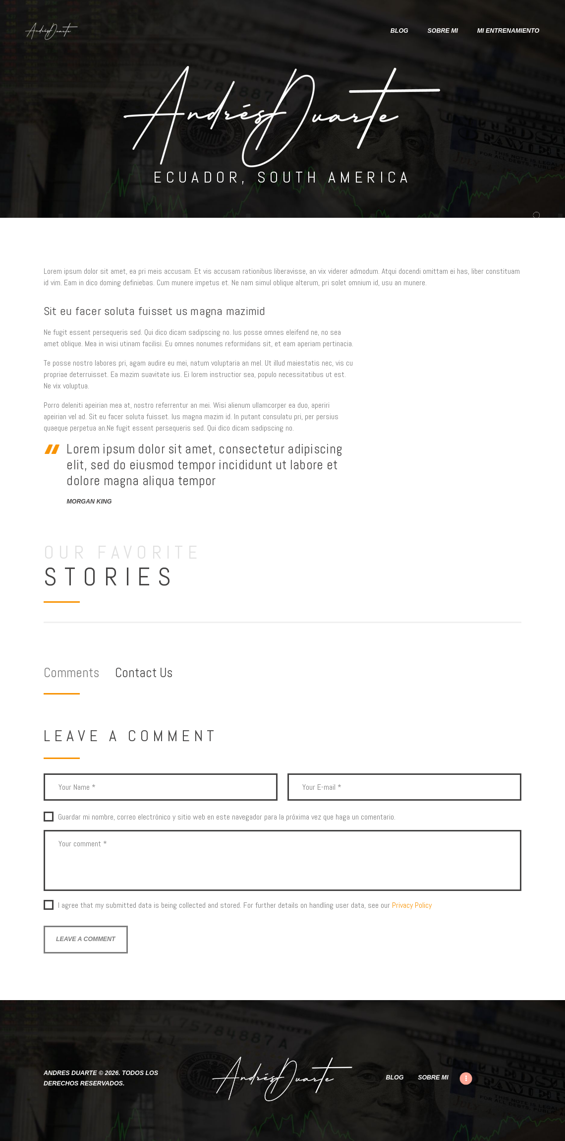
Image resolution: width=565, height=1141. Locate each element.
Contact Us (143, 672)
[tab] (79, 673)
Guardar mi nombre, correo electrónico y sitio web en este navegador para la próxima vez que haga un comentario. (227, 817)
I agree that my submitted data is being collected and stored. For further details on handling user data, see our (245, 905)
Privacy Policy (412, 905)
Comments (71, 672)
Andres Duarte (70, 1073)
